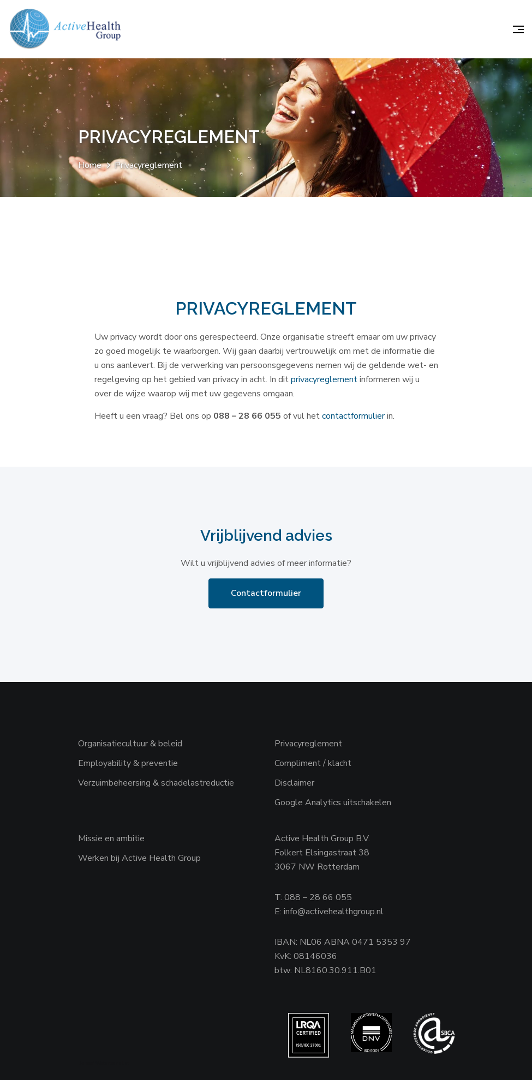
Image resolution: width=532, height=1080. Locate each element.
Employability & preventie (128, 763)
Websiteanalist (112, 1063)
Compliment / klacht (312, 763)
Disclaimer (294, 783)
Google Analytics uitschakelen (332, 803)
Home (89, 165)
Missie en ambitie (111, 838)
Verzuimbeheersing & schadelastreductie (156, 783)
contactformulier (353, 416)
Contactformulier (266, 593)
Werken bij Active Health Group (139, 858)
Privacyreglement (308, 744)
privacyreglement (324, 379)
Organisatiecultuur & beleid (130, 744)
